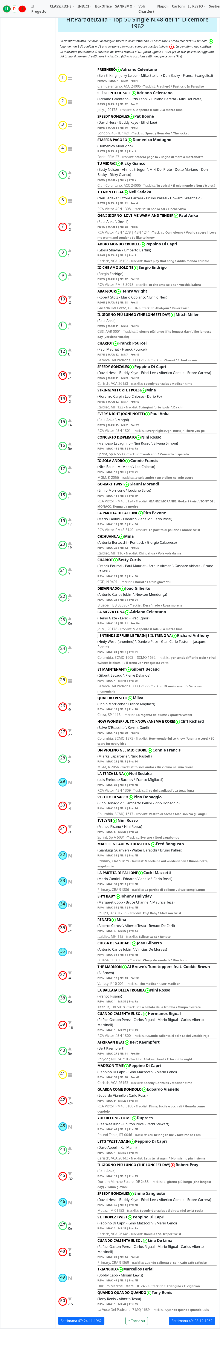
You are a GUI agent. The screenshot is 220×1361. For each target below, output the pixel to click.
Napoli (162, 6)
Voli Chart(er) (146, 9)
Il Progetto (38, 9)
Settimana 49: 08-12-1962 (191, 1320)
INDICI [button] (83, 6)
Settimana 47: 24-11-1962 (81, 1320)
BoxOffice (103, 6)
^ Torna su (136, 1320)
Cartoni (178, 6)
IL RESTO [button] (195, 6)
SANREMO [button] (123, 6)
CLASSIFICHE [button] (61, 6)
